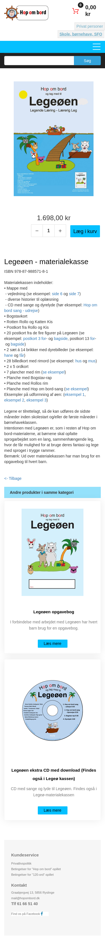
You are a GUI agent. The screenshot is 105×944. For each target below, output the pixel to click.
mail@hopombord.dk (25, 898)
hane (8, 355)
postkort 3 (32, 338)
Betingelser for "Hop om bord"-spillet (36, 869)
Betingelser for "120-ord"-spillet (32, 874)
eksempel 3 (36, 400)
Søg (87, 60)
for (43, 338)
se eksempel (54, 372)
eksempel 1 (75, 394)
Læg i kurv (85, 231)
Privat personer (89, 26)
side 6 (57, 294)
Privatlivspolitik (21, 863)
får (22, 355)
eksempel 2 (14, 400)
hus (78, 361)
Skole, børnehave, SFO (81, 34)
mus (91, 361)
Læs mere (52, 643)
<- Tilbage (13, 478)
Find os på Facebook (28, 913)
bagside (60, 338)
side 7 (74, 294)
